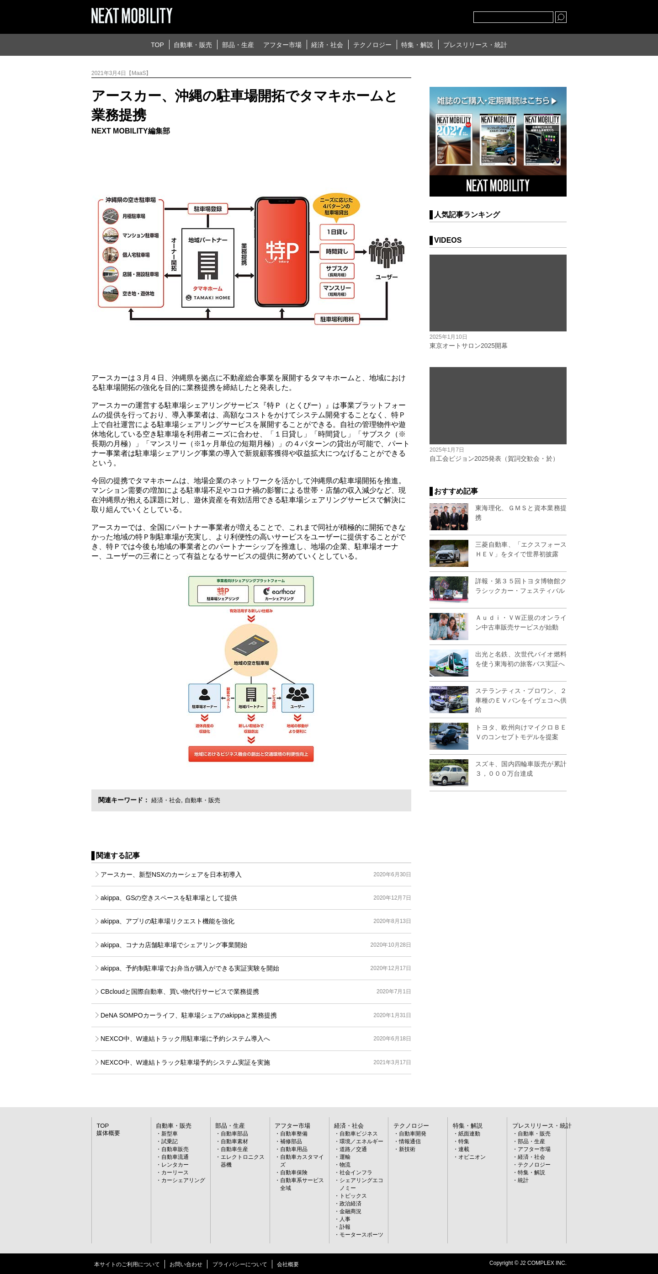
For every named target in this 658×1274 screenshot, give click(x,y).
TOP (157, 44)
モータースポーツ (361, 1234)
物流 (345, 1164)
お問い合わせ (186, 1264)
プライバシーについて (239, 1264)
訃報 (345, 1226)
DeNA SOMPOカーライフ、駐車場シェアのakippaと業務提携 (256, 1015)
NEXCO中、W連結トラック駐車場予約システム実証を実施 (256, 1062)
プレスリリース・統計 (475, 44)
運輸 (345, 1156)
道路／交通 (353, 1149)
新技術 (407, 1149)
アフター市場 (282, 44)
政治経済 (350, 1203)
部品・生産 (238, 44)
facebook (436, 15)
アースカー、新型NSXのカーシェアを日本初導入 (256, 874)
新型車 (169, 1133)
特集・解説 (417, 44)
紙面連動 (469, 1133)
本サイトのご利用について (127, 1264)
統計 (523, 1180)
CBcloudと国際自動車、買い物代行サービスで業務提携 (256, 991)
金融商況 (350, 1211)
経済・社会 (327, 44)
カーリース (175, 1172)
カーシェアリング (183, 1180)
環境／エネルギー (361, 1141)
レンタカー (175, 1164)
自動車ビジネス (359, 1133)
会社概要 (288, 1264)
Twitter (416, 15)
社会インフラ (356, 1172)
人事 (345, 1218)
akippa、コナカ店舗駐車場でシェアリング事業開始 (256, 945)
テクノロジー (372, 44)
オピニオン (472, 1156)
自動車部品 (234, 1133)
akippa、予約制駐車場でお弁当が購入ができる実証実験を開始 (256, 968)
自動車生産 (234, 1149)
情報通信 (410, 1141)
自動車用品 (294, 1149)
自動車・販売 (193, 44)
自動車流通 (175, 1156)
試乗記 (169, 1141)
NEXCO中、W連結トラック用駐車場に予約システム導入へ (256, 1039)
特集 (463, 1141)
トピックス (353, 1195)
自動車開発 (412, 1133)
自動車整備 (294, 1133)
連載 (463, 1149)
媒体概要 (107, 1132)
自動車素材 (234, 1141)
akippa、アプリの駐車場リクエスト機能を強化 (256, 921)
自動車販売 (175, 1149)
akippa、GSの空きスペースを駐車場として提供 (256, 898)
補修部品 (291, 1141)
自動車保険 (294, 1172)
